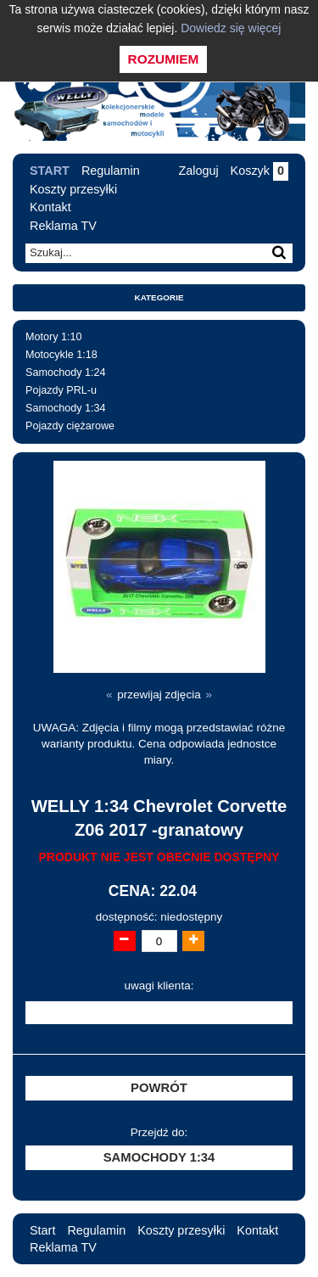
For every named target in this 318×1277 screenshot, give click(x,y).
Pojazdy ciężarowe (69, 426)
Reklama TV (63, 225)
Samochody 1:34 (65, 408)
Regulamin (110, 170)
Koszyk (259, 170)
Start (50, 170)
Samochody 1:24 (65, 372)
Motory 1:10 (53, 337)
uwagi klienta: (159, 985)
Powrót (159, 1088)
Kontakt (50, 207)
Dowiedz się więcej (231, 28)
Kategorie (159, 297)
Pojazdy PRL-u (61, 390)
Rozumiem (163, 59)
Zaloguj (198, 170)
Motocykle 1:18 (61, 355)
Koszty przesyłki (73, 189)
